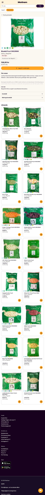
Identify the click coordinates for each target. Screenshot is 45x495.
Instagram (4, 441)
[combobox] (19, 6)
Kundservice (4, 433)
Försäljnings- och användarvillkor (10, 487)
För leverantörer (6, 435)
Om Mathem (4, 449)
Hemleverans (5, 424)
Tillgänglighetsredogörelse (8, 490)
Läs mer (3, 86)
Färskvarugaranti (6, 426)
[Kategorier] (2, 2)
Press (3, 453)
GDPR (2, 484)
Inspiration (4, 418)
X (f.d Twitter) (5, 439)
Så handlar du (5, 422)
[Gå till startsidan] (22, 2)
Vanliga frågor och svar (8, 420)
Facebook (4, 437)
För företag (4, 455)
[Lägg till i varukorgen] (19, 136)
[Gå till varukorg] (40, 6)
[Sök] (2, 6)
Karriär (3, 451)
